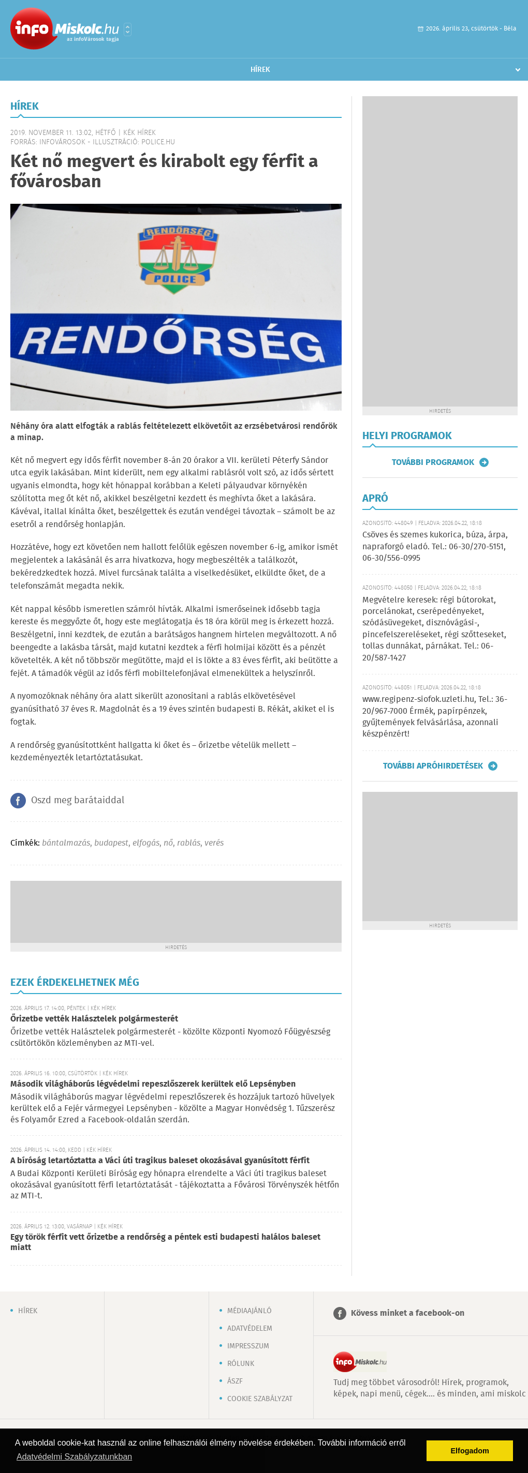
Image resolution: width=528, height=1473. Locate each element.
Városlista (127, 29)
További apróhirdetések (433, 766)
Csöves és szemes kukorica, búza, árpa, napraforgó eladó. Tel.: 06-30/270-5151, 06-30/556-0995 (435, 547)
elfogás (146, 843)
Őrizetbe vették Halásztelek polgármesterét (94, 1019)
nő (168, 843)
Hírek (260, 70)
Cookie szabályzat (259, 1399)
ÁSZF (235, 1381)
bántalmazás (66, 843)
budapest (111, 843)
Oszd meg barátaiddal (77, 800)
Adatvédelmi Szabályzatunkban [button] (74, 1456)
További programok (433, 462)
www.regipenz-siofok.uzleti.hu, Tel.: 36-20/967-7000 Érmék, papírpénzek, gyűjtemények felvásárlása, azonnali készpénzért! (434, 717)
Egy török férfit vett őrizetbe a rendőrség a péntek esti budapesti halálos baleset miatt (165, 1242)
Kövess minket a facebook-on (407, 1313)
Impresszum (248, 1346)
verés (214, 843)
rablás (188, 843)
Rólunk (240, 1364)
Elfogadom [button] (470, 1451)
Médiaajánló (249, 1311)
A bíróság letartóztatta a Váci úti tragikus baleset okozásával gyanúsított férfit (160, 1160)
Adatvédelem (249, 1328)
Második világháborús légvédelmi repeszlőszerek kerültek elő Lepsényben (153, 1084)
